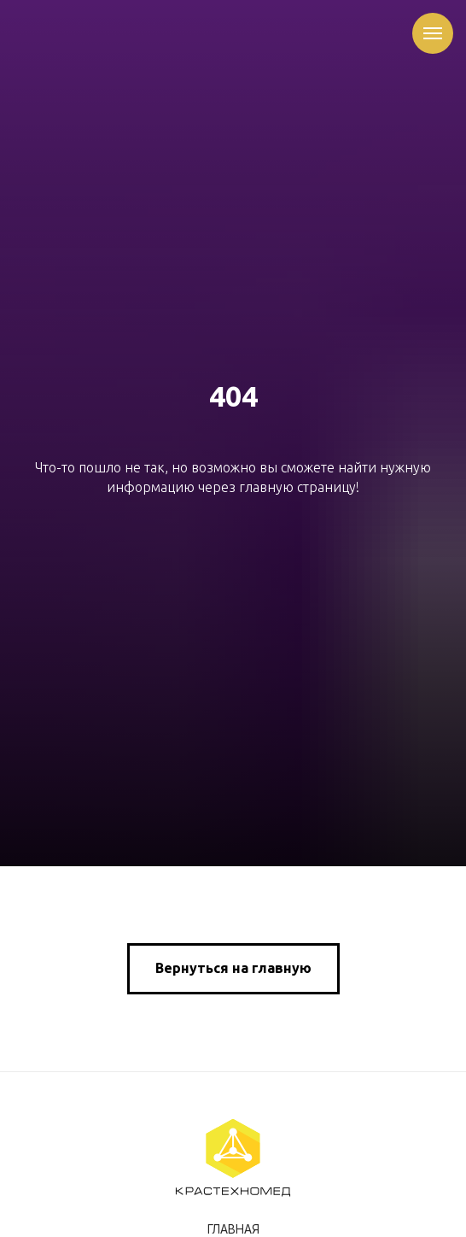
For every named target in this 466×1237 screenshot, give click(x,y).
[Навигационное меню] (432, 33)
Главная (233, 1229)
